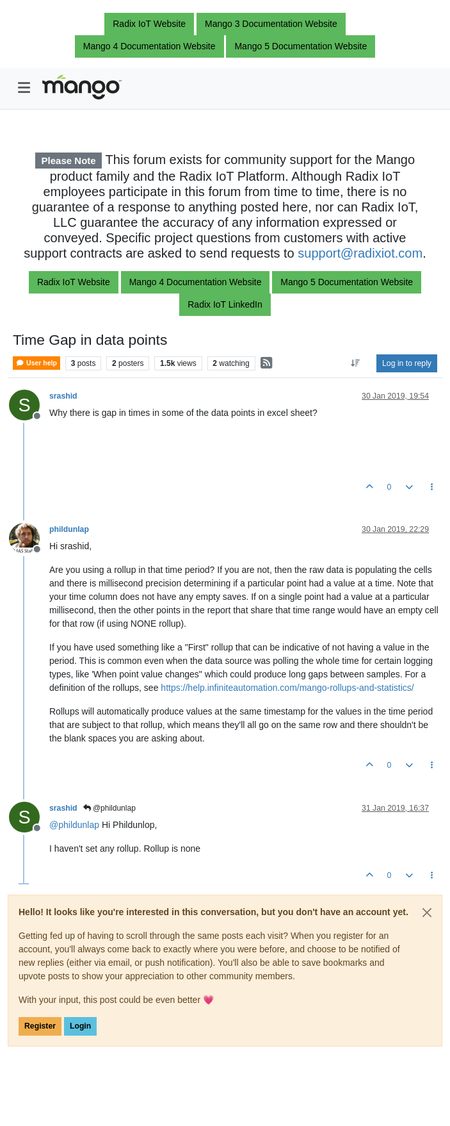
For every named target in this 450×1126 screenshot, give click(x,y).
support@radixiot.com (360, 253)
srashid (63, 396)
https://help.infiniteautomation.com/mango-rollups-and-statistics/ (287, 688)
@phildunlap (109, 808)
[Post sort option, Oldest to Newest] (355, 363)
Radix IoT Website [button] (149, 24)
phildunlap (69, 529)
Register (40, 1026)
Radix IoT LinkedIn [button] (225, 304)
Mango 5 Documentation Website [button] (300, 46)
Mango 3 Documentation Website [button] (271, 24)
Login (80, 1026)
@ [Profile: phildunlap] (74, 825)
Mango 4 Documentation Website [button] (149, 46)
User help (36, 363)
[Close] (427, 912)
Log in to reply (406, 363)
